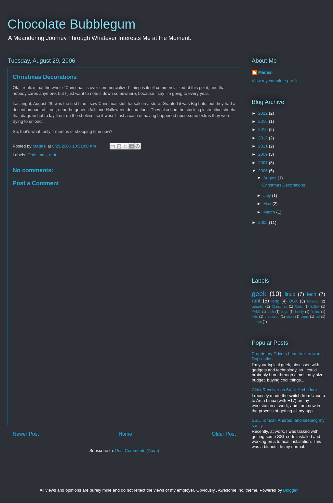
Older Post (224, 434)
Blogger (290, 490)
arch (270, 312)
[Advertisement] (124, 379)
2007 (263, 162)
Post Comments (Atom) (137, 450)
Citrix (299, 306)
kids (255, 316)
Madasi (265, 72)
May (268, 203)
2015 (263, 129)
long (275, 301)
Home (125, 434)
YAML (256, 312)
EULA (315, 306)
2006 (263, 170)
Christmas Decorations (283, 185)
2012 (263, 137)
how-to (312, 301)
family (299, 312)
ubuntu (257, 306)
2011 (263, 146)
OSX (293, 301)
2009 (263, 154)
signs (305, 316)
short (290, 316)
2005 (263, 222)
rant (52, 154)
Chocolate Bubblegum (71, 24)
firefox (315, 312)
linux (290, 294)
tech (311, 294)
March (269, 212)
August (270, 177)
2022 (263, 113)
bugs (284, 312)
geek (259, 293)
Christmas (37, 154)
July (267, 195)
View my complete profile (275, 80)
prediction (272, 316)
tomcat (257, 322)
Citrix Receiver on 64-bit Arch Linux (285, 389)
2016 (263, 121)
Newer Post (26, 434)
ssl (317, 316)
